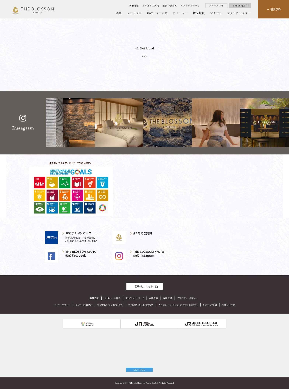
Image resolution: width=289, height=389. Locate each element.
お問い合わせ (170, 5)
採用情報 (167, 298)
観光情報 (199, 13)
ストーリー (180, 13)
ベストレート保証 (112, 298)
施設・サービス (157, 13)
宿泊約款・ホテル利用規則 (140, 304)
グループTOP (216, 5)
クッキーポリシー (62, 304)
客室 (119, 13)
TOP (144, 55)
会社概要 (153, 298)
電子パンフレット (143, 286)
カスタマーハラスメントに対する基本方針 (178, 304)
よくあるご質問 (150, 5)
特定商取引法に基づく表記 (110, 304)
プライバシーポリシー (187, 298)
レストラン (134, 13)
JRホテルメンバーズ (134, 298)
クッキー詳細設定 (83, 304)
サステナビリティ (190, 5)
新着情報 (134, 5)
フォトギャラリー (239, 13)
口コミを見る (139, 369)
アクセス (216, 13)
